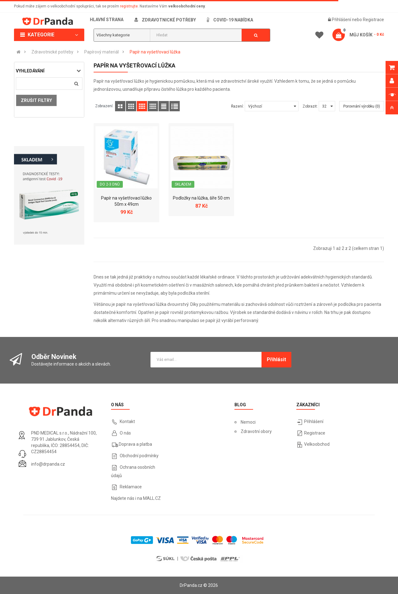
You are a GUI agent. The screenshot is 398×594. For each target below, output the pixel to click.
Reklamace (131, 486)
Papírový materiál (101, 52)
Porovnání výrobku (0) (361, 106)
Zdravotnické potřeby (52, 52)
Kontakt (127, 421)
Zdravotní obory (256, 431)
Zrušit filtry (36, 100)
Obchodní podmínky (139, 455)
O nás (125, 433)
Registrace (373, 19)
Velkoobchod (317, 444)
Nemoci (248, 422)
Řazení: (237, 106)
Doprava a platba (135, 444)
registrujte (129, 6)
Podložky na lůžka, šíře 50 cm (201, 198)
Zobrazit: (310, 106)
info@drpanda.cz (48, 464)
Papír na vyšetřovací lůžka (155, 52)
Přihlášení (342, 19)
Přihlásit (276, 359)
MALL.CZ (152, 498)
